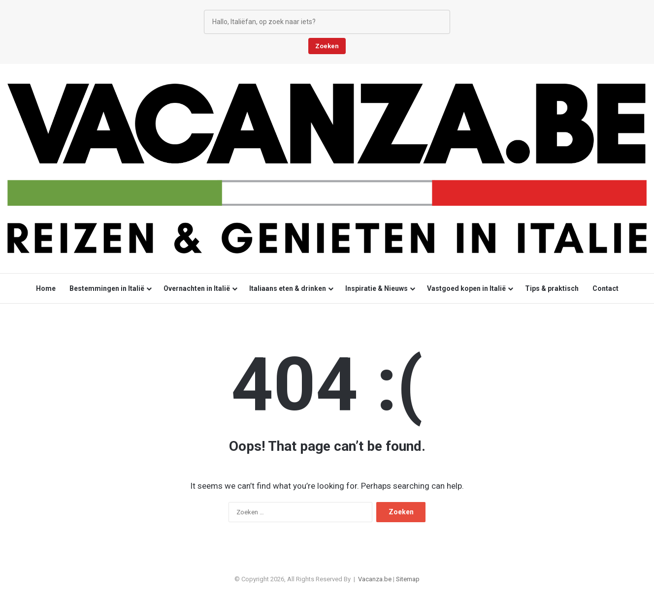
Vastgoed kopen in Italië (466, 288)
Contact (605, 288)
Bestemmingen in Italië (106, 288)
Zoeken (327, 46)
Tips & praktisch (552, 288)
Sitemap (408, 579)
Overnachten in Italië (197, 288)
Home (46, 288)
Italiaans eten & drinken (287, 288)
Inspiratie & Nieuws (376, 288)
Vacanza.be (375, 579)
